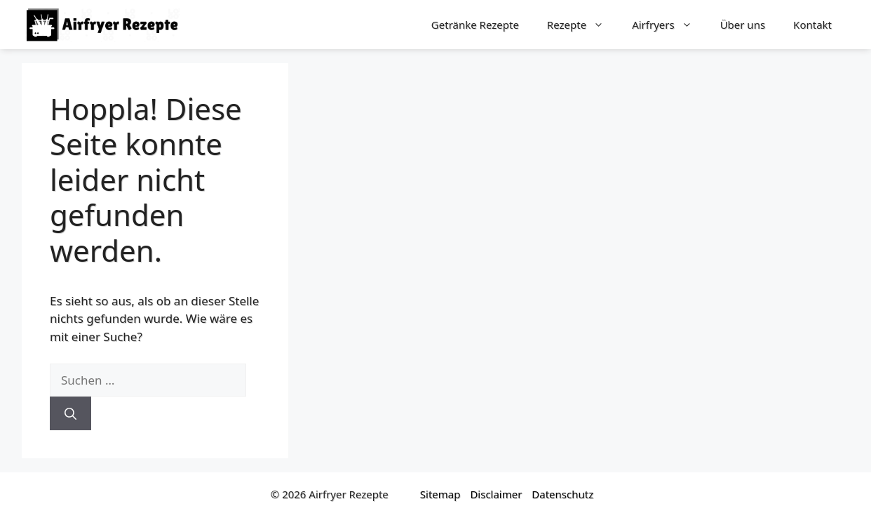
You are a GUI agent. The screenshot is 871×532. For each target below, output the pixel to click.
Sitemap (440, 494)
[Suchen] (70, 413)
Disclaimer (496, 494)
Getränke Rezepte (475, 25)
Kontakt (812, 25)
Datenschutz (562, 494)
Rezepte (582, 25)
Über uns (742, 25)
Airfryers (669, 25)
